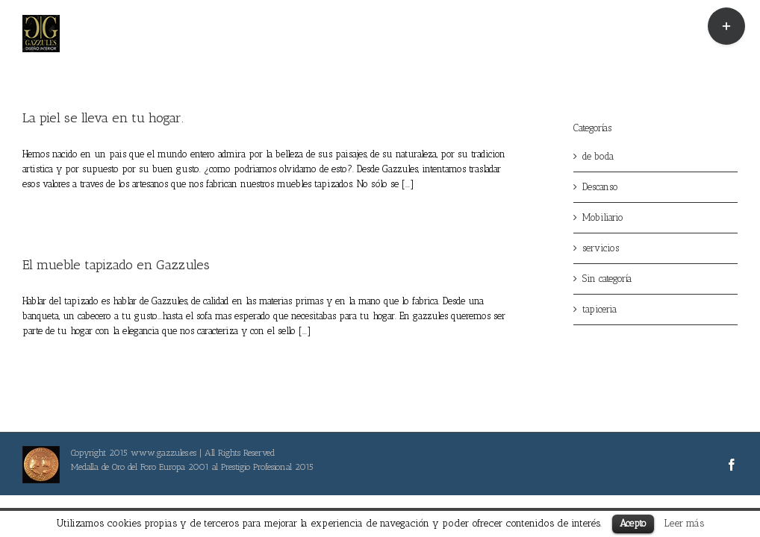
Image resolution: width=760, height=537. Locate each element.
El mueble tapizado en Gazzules (116, 265)
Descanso (600, 186)
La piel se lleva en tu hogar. (103, 118)
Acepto (633, 523)
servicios (600, 248)
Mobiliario (602, 217)
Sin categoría (607, 278)
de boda (598, 156)
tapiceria (599, 309)
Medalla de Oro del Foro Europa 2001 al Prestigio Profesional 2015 (192, 467)
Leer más (684, 523)
